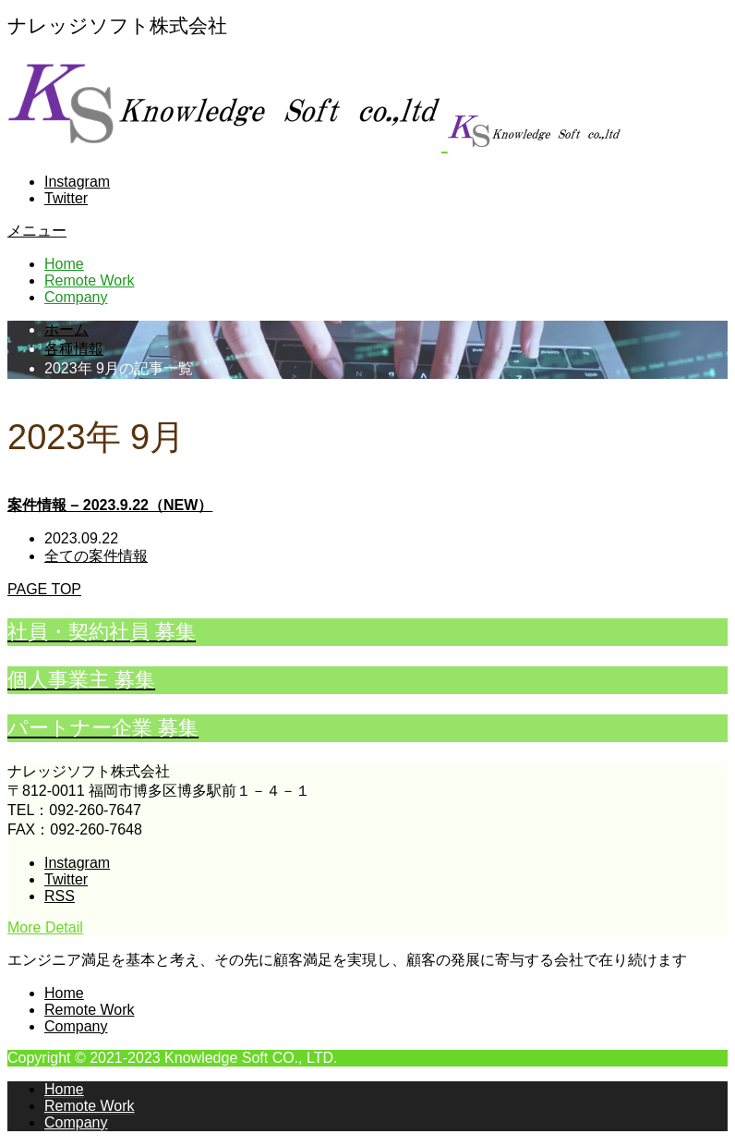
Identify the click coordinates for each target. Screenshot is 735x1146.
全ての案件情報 (96, 556)
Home (64, 264)
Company (75, 297)
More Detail (45, 927)
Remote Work (89, 280)
